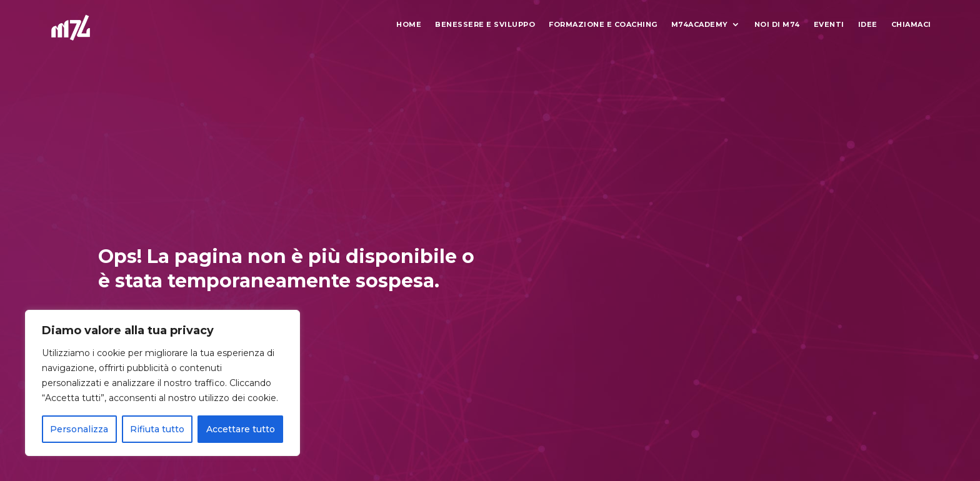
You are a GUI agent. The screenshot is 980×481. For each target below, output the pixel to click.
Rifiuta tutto (157, 429)
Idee (868, 25)
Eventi (829, 25)
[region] (162, 383)
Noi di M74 (777, 25)
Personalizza (79, 429)
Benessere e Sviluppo (485, 25)
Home (408, 25)
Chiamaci (911, 25)
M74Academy (699, 25)
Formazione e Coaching (603, 25)
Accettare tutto (240, 429)
